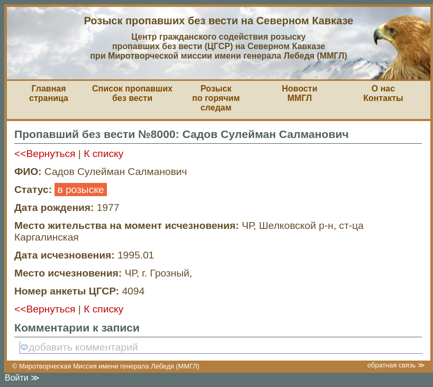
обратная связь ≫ (396, 365)
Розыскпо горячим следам (216, 98)
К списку (103, 153)
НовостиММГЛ (299, 93)
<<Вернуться (45, 153)
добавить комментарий (79, 347)
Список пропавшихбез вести (132, 93)
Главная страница (48, 93)
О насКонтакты (383, 93)
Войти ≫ (22, 377)
